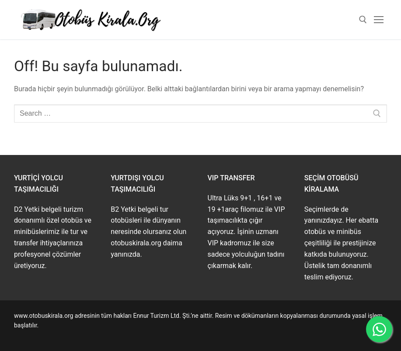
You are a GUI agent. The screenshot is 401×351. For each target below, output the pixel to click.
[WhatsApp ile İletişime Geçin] (379, 329)
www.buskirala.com (40, 335)
